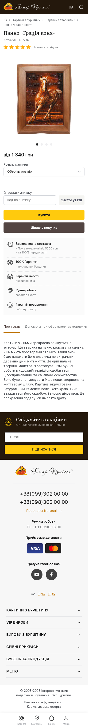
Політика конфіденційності (44, 702)
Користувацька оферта (44, 706)
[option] (12, 328)
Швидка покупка (44, 227)
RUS (51, 594)
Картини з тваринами (60, 20)
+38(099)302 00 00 (44, 494)
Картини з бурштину (26, 20)
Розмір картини (16, 164)
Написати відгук (46, 47)
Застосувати (71, 200)
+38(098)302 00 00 (44, 502)
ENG (41, 594)
